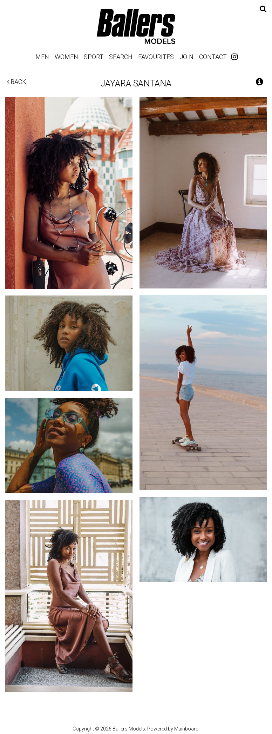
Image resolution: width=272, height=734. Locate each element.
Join (186, 56)
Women (66, 56)
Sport (93, 56)
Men (42, 56)
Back (16, 81)
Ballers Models (136, 26)
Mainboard (186, 729)
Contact (213, 56)
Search (120, 56)
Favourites (156, 56)
